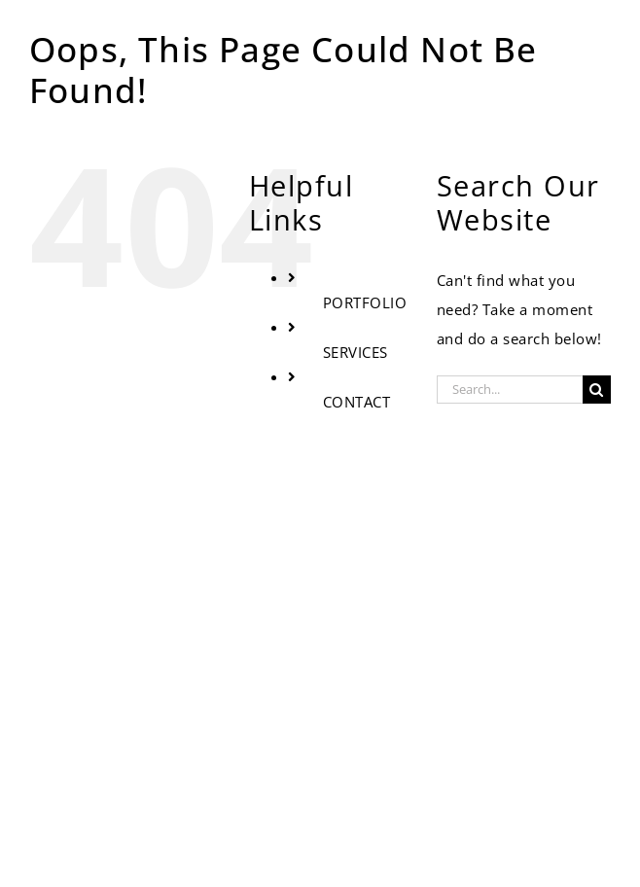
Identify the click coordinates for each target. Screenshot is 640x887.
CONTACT (357, 401)
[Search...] (510, 389)
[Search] (597, 389)
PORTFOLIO (365, 302)
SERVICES (355, 352)
